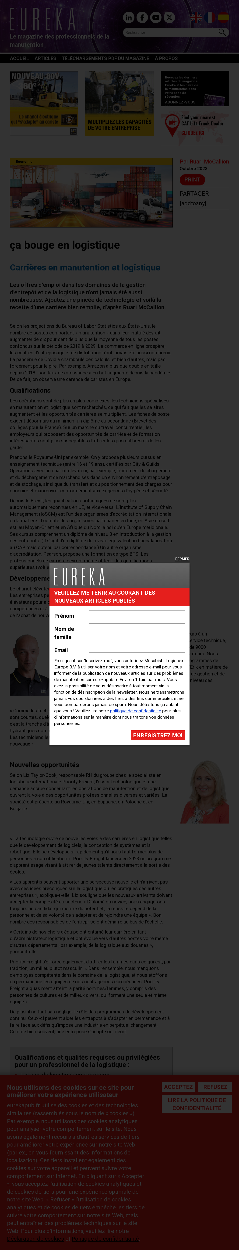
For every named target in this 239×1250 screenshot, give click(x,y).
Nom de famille (64, 633)
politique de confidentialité (135, 711)
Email (61, 650)
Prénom (64, 616)
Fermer (182, 559)
